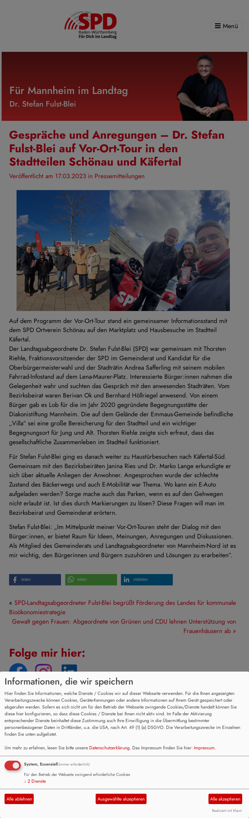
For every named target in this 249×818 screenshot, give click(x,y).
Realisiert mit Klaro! (227, 810)
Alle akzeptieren (225, 799)
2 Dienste (35, 781)
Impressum (204, 747)
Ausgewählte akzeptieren (121, 799)
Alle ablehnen (19, 799)
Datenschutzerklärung (109, 747)
